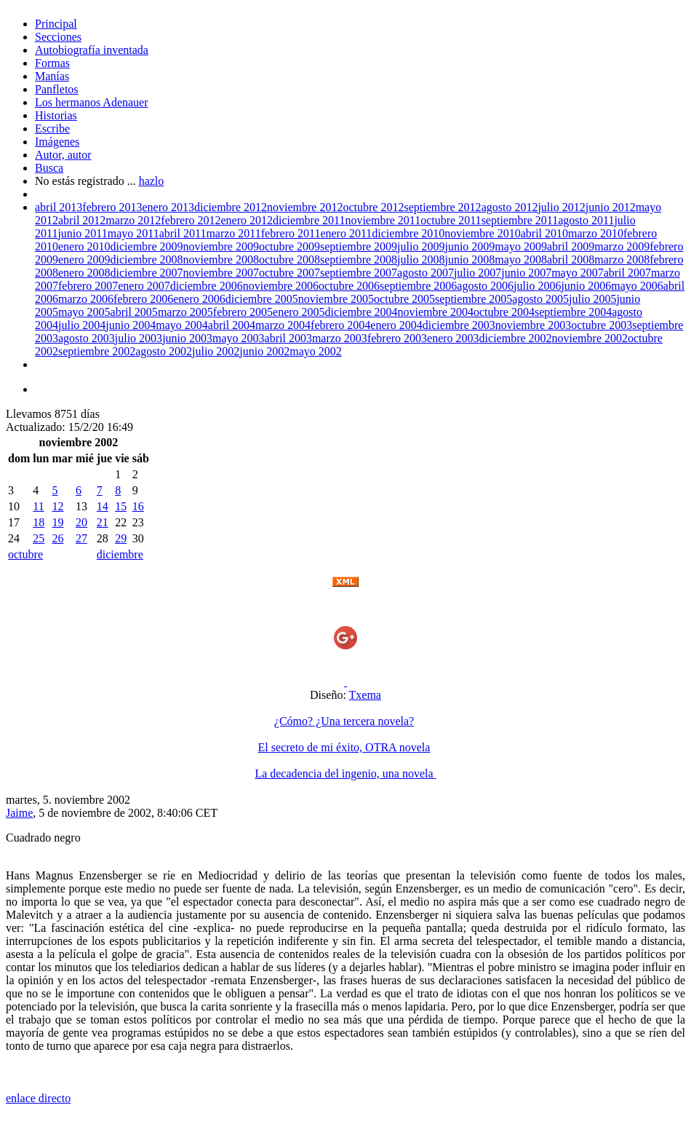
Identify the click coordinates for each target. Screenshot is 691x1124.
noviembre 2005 (336, 299)
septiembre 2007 (358, 272)
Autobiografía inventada (91, 50)
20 (81, 522)
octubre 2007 (289, 272)
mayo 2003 (238, 338)
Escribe (52, 128)
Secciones (58, 37)
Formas (52, 63)
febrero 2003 (397, 338)
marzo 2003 (339, 338)
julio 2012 (561, 207)
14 (102, 506)
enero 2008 (84, 272)
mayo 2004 (182, 325)
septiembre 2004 (573, 312)
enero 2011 (346, 233)
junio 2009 (469, 246)
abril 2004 (231, 325)
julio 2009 (420, 246)
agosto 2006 (485, 286)
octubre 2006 (349, 286)
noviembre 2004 (436, 312)
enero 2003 (453, 338)
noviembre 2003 (533, 325)
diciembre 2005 (261, 299)
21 (102, 522)
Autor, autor (63, 155)
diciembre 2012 (230, 207)
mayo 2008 (521, 259)
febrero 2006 (143, 299)
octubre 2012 (373, 207)
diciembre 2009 (147, 246)
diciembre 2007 (147, 272)
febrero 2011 (291, 233)
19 (57, 522)
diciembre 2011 (309, 220)
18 (38, 522)
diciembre (120, 554)
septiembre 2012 (442, 207)
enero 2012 (247, 220)
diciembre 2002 (515, 338)
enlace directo (38, 1098)
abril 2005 (134, 312)
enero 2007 (144, 286)
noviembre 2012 (305, 207)
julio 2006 (537, 286)
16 (138, 506)
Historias (56, 115)
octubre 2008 (289, 259)
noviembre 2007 (221, 272)
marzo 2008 (622, 259)
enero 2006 (199, 299)
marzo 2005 (185, 312)
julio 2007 (477, 272)
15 (121, 506)
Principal (56, 23)
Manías (52, 76)
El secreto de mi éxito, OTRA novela (344, 747)
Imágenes (57, 141)
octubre (25, 554)
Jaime (19, 813)
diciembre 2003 (459, 325)
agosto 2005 (540, 299)
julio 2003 (138, 338)
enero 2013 (169, 207)
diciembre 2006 (206, 286)
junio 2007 (526, 272)
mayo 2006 (637, 286)
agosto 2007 (425, 272)
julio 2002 (215, 351)
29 (121, 538)
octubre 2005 (404, 299)
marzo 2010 (595, 233)
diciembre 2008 (147, 259)
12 (57, 506)
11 (38, 506)
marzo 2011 (233, 233)
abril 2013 (58, 207)
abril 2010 (544, 233)
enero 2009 (84, 259)
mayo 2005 (84, 312)
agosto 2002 (163, 351)
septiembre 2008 (358, 259)
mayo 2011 (133, 233)
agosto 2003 (86, 338)
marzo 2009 (622, 246)
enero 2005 (299, 312)
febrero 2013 (112, 207)
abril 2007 (627, 272)
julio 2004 (81, 325)
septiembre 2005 (473, 299)
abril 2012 (81, 220)
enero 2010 (84, 246)
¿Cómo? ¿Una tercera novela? (344, 721)
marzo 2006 (85, 299)
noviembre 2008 (221, 259)
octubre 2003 (601, 325)
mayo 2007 (577, 272)
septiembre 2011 (520, 220)
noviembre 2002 (590, 338)
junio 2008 (469, 259)
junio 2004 (130, 325)
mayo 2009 (521, 246)
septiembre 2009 (358, 246)
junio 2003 (187, 338)
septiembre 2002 (96, 351)
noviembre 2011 (382, 220)
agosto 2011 (586, 220)
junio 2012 (611, 207)
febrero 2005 (243, 312)
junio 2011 (82, 233)
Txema (365, 695)
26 (57, 538)
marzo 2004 (283, 325)
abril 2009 (570, 246)
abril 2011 (183, 233)
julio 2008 (420, 259)
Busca (49, 168)
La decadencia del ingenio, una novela (345, 773)
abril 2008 (570, 259)
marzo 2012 (133, 220)
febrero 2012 (190, 220)
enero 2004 (396, 325)
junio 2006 (586, 286)
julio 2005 (592, 299)
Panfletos (57, 89)
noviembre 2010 (482, 233)
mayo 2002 (315, 351)
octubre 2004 (504, 312)
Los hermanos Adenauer (91, 102)
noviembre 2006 (281, 286)
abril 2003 (288, 338)
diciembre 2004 (361, 312)
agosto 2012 (510, 207)
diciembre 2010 (408, 233)
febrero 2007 (88, 286)
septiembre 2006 (418, 286)
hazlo (151, 181)
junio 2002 (264, 351)
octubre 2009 (289, 246)
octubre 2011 (450, 220)
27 (81, 538)
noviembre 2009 (221, 246)
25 (38, 538)
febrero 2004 (340, 325)
